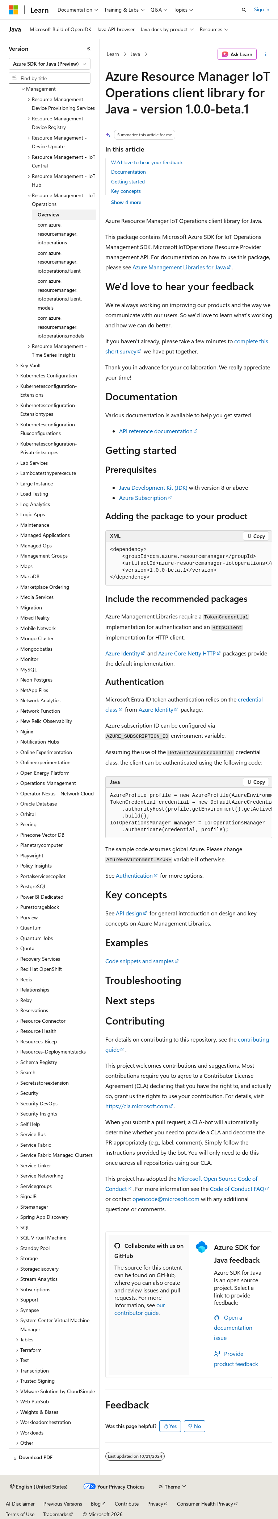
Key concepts (126, 190)
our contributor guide (139, 1308)
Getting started (128, 181)
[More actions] (266, 54)
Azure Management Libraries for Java (179, 267)
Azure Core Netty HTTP (187, 653)
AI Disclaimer (20, 1503)
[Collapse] (88, 48)
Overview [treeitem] (48, 214)
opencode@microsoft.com (165, 1199)
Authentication (134, 875)
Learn (113, 53)
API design (129, 913)
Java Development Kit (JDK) (153, 487)
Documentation (128, 171)
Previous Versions (62, 1503)
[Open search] (244, 9)
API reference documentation (156, 431)
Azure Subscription (143, 497)
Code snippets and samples (139, 961)
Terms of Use (20, 1514)
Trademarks (55, 1514)
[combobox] (49, 64)
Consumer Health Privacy (205, 1503)
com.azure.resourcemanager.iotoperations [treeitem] (57, 233)
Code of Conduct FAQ (237, 1188)
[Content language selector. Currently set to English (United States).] (39, 1487)
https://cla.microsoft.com (136, 1106)
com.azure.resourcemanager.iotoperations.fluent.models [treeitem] (60, 294)
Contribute (127, 1503)
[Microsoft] (13, 10)
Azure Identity (122, 653)
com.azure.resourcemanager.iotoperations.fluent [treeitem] (59, 261)
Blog (96, 1503)
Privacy (155, 1503)
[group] (188, 563)
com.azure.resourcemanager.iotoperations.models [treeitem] (61, 326)
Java (135, 53)
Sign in (261, 9)
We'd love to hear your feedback (147, 162)
